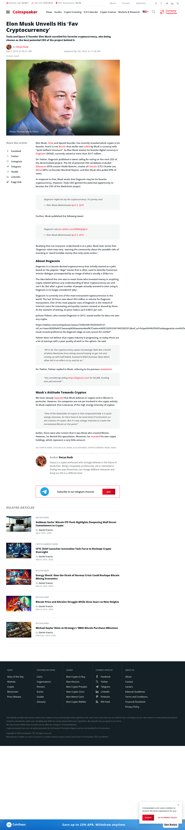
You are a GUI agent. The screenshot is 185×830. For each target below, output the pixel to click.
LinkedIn (14, 176)
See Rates (170, 824)
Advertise (141, 3)
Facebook (14, 151)
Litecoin (93, 166)
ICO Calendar (91, 11)
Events (40, 691)
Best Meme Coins (75, 696)
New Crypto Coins (75, 691)
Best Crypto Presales (76, 686)
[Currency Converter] (168, 12)
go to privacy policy (167, 817)
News (49, 11)
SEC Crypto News (44, 447)
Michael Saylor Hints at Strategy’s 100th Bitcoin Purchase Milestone (77, 628)
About (113, 3)
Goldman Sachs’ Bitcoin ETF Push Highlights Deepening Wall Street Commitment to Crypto (76, 524)
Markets (11, 681)
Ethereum (41, 166)
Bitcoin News (42, 517)
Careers (129, 686)
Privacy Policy (132, 706)
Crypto (10, 686)
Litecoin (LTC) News (62, 447)
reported (58, 397)
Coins (39, 676)
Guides (58, 11)
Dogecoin (41, 153)
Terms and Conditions (136, 696)
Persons (41, 686)
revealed (95, 436)
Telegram (14, 166)
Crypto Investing (72, 11)
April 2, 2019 (77, 205)
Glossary (41, 701)
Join (109, 491)
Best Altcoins (72, 681)
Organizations (44, 681)
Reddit (12, 171)
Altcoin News (80, 447)
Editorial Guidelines (135, 691)
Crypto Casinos (108, 11)
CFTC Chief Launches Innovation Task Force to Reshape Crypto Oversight (73, 550)
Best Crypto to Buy (75, 676)
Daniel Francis (46, 530)
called (87, 146)
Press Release (14, 696)
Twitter (13, 156)
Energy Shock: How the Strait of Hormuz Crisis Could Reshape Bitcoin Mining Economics (77, 577)
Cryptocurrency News (99, 447)
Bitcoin (62, 146)
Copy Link (14, 182)
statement (106, 369)
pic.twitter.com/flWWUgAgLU (72, 229)
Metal (39, 169)
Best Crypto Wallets (76, 701)
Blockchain (12, 691)
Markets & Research (129, 11)
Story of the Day (15, 676)
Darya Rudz (22, 46)
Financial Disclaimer (135, 701)
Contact (126, 3)
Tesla (50, 142)
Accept (148, 817)
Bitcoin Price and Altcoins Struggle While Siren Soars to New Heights (77, 601)
